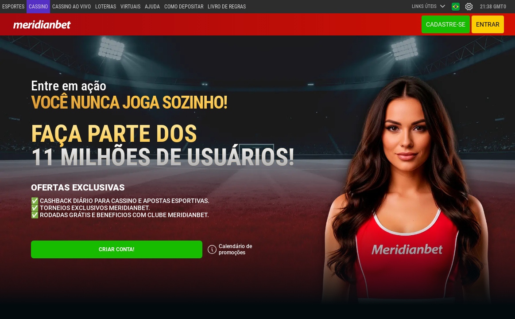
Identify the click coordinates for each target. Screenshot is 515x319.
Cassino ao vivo (71, 7)
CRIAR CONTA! (116, 249)
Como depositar (183, 7)
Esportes (13, 7)
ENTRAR (488, 24)
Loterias (105, 7)
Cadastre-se (445, 24)
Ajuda (152, 7)
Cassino (38, 7)
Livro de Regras (227, 7)
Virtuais (130, 7)
